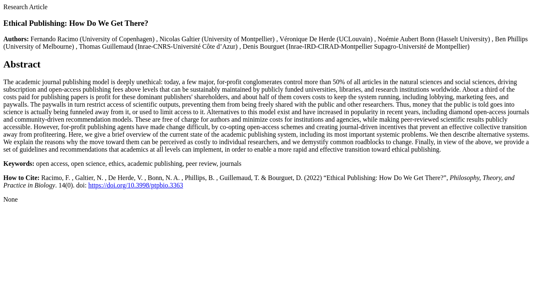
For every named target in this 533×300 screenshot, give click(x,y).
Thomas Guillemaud (106, 46)
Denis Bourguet (264, 46)
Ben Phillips (511, 38)
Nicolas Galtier (179, 38)
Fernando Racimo (54, 38)
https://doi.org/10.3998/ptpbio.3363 (135, 185)
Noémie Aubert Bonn (406, 38)
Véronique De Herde (307, 38)
